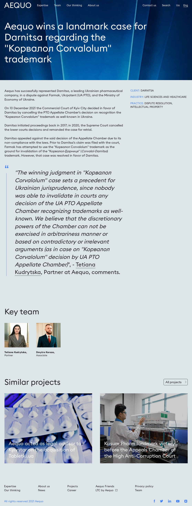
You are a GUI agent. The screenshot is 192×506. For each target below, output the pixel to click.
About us (93, 5)
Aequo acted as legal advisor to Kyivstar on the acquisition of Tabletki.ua (45, 449)
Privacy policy (144, 486)
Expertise (42, 5)
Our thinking (74, 5)
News (41, 490)
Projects (72, 486)
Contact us (149, 5)
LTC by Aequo (106, 490)
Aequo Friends (105, 486)
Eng (185, 5)
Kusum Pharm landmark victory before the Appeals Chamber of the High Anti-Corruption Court (140, 449)
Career (71, 490)
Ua (178, 5)
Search (166, 5)
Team (57, 5)
